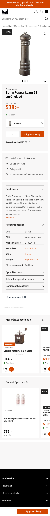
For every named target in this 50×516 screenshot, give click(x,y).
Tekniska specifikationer (20, 279)
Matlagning (19, 26)
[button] (45, 81)
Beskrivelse (12, 189)
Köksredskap (31, 26)
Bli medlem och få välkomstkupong (26, 174)
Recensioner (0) (16, 297)
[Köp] (11, 369)
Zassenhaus (11, 88)
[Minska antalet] (8, 134)
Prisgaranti (15, 169)
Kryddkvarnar (31, 259)
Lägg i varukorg (32, 134)
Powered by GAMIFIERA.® (14, 307)
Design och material (17, 286)
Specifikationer (14, 272)
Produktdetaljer (15, 225)
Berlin (28, 253)
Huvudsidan (7, 26)
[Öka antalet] (17, 134)
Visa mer (10, 217)
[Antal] (13, 134)
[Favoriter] (5, 369)
